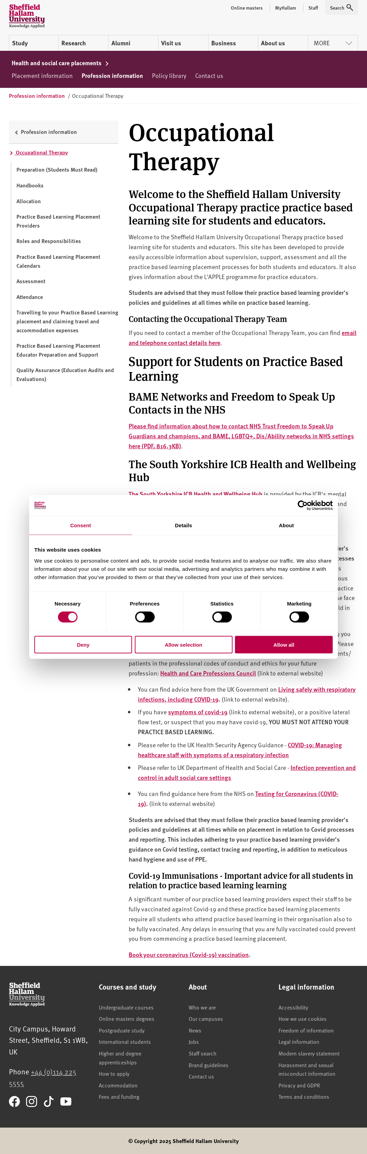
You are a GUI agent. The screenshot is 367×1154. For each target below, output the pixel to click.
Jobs (194, 1041)
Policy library (169, 75)
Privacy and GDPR (299, 1085)
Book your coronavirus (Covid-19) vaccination (189, 954)
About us (273, 42)
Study (20, 42)
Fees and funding (119, 1096)
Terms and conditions (304, 1096)
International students (125, 1041)
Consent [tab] (80, 525)
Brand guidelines (208, 1065)
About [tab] (286, 525)
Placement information (42, 75)
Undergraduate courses (126, 1007)
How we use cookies (303, 1018)
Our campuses (206, 1018)
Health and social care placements (60, 62)
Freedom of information (306, 1030)
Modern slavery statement (309, 1053)
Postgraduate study (121, 1030)
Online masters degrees (126, 1018)
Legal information (299, 1041)
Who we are (202, 1007)
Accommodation (118, 1085)
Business (223, 42)
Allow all (283, 644)
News (195, 1030)
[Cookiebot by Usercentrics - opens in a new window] (303, 505)
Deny (83, 644)
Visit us (171, 42)
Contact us (209, 75)
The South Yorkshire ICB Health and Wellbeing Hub (195, 493)
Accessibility (293, 1007)
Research (73, 42)
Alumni (120, 42)
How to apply (114, 1073)
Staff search (202, 1053)
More (333, 42)
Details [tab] (183, 525)
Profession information (112, 75)
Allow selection (183, 644)
